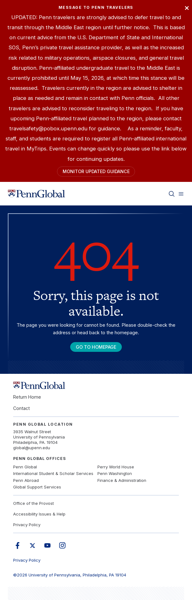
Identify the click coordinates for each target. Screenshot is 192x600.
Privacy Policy (26, 524)
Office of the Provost (33, 503)
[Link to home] (36, 193)
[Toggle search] (171, 193)
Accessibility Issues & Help (39, 513)
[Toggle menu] (181, 193)
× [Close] (186, 7)
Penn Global (25, 466)
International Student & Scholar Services (53, 473)
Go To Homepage (96, 347)
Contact (21, 408)
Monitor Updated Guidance (96, 171)
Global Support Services (37, 486)
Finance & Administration (121, 480)
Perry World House (115, 466)
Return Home (27, 397)
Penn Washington (114, 473)
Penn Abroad (26, 480)
